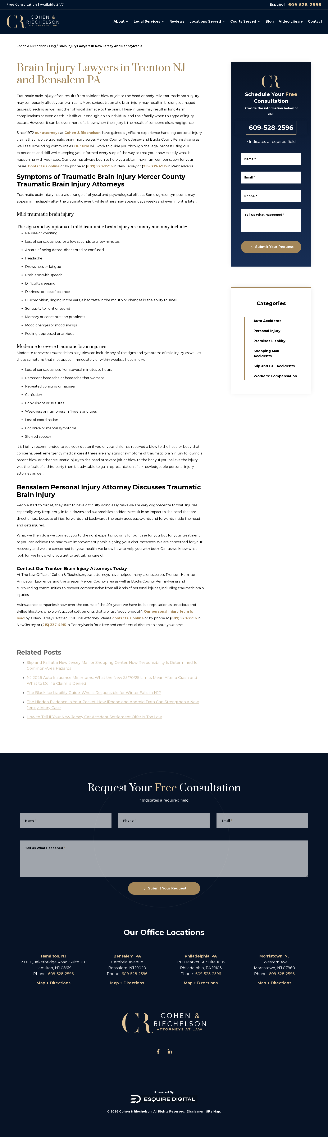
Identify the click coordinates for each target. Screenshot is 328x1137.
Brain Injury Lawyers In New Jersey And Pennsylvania (100, 46)
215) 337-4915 (155, 166)
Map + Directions (53, 983)
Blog (52, 46)
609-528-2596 (304, 4)
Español (277, 4)
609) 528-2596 (100, 166)
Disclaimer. (195, 1111)
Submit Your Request (272, 247)
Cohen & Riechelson (31, 46)
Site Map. (213, 1111)
